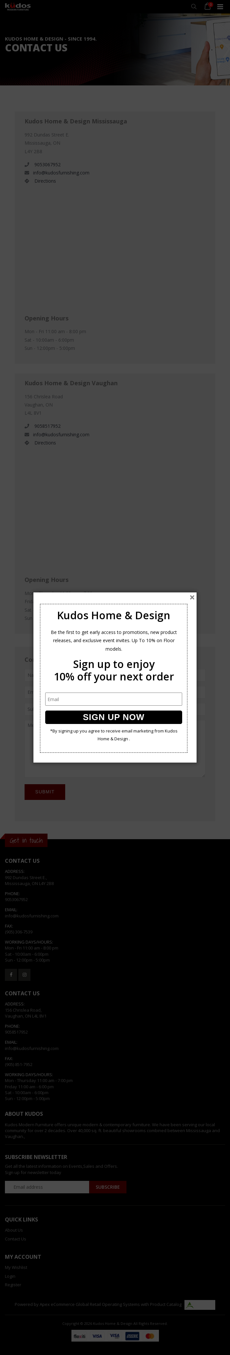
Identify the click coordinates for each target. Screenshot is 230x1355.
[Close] (192, 597)
